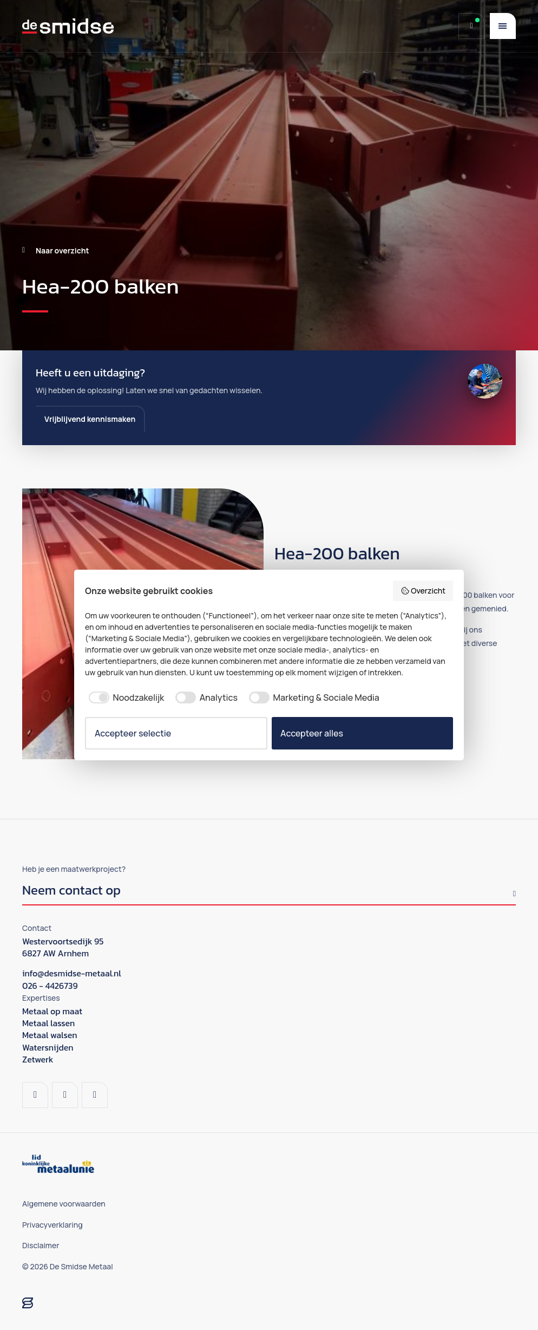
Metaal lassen (48, 1023)
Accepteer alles (311, 733)
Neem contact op (71, 891)
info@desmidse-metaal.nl (71, 973)
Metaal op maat (52, 1011)
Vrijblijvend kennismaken (89, 419)
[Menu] (503, 26)
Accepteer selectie (133, 733)
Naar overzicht (62, 250)
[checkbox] (124, 697)
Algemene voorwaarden (64, 1203)
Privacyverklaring (52, 1225)
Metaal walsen (49, 1035)
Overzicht (423, 590)
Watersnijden (48, 1047)
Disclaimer (40, 1245)
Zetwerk (37, 1059)
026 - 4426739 (50, 986)
